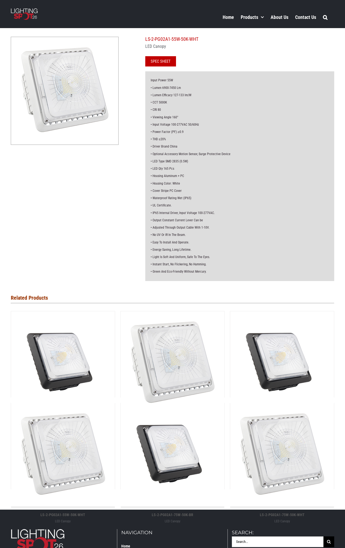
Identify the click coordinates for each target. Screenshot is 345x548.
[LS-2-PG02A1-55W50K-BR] (282, 315)
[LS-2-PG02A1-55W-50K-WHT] (63, 407)
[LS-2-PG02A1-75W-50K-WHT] (282, 407)
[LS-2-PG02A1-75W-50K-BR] (173, 407)
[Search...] (277, 541)
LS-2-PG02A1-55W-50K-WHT (62, 515)
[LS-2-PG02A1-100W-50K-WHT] (173, 315)
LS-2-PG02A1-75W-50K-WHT (282, 515)
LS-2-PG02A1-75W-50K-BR (172, 515)
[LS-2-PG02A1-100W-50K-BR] (63, 315)
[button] (325, 17)
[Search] (328, 541)
